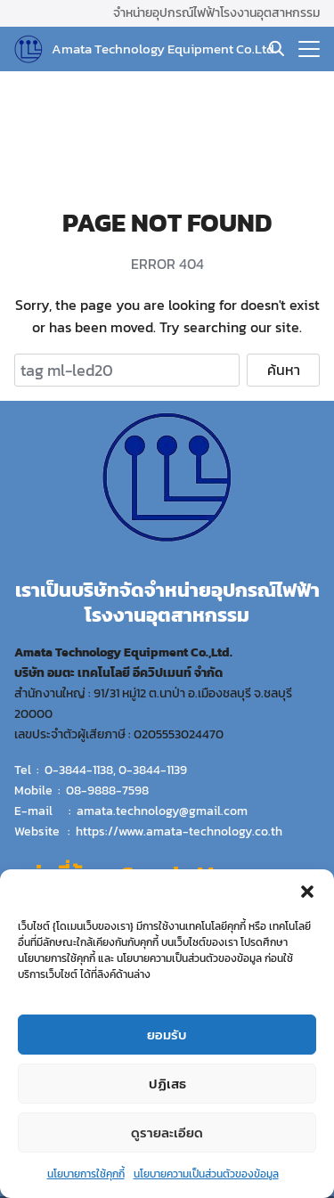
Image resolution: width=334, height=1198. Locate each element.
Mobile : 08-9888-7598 (81, 790)
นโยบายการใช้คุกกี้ (86, 1175)
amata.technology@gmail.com (162, 810)
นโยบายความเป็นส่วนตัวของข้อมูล (206, 1175)
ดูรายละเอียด (167, 1132)
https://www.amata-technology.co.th (179, 831)
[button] (307, 892)
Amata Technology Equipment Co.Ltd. (164, 48)
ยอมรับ (167, 1034)
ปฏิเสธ (167, 1083)
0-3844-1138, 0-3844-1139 (116, 769)
